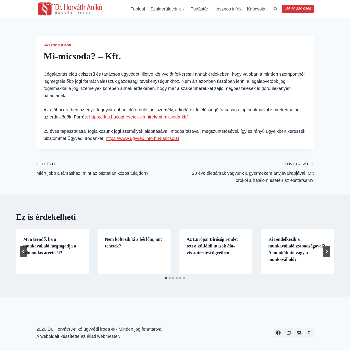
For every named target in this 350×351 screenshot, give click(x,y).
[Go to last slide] (23, 251)
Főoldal (137, 8)
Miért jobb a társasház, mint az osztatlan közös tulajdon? (103, 168)
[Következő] (326, 251)
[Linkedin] (288, 332)
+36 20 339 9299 (297, 9)
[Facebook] (278, 332)
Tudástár (199, 8)
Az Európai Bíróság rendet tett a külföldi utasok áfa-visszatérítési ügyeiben (212, 246)
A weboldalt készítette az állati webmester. (78, 336)
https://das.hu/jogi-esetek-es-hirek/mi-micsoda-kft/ (138, 116)
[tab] (166, 278)
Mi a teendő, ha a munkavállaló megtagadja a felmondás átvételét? (49, 246)
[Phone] (309, 332)
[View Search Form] (275, 9)
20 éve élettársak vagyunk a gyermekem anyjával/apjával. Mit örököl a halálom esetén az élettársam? (246, 171)
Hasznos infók (228, 8)
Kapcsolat (257, 8)
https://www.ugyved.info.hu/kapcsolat (142, 138)
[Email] (298, 332)
